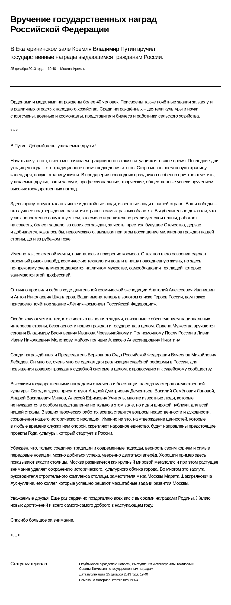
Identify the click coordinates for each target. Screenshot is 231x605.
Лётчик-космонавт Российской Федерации (111, 304)
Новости (124, 564)
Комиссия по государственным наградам (122, 569)
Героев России (168, 297)
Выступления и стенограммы (153, 564)
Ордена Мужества (174, 325)
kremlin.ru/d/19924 (125, 580)
